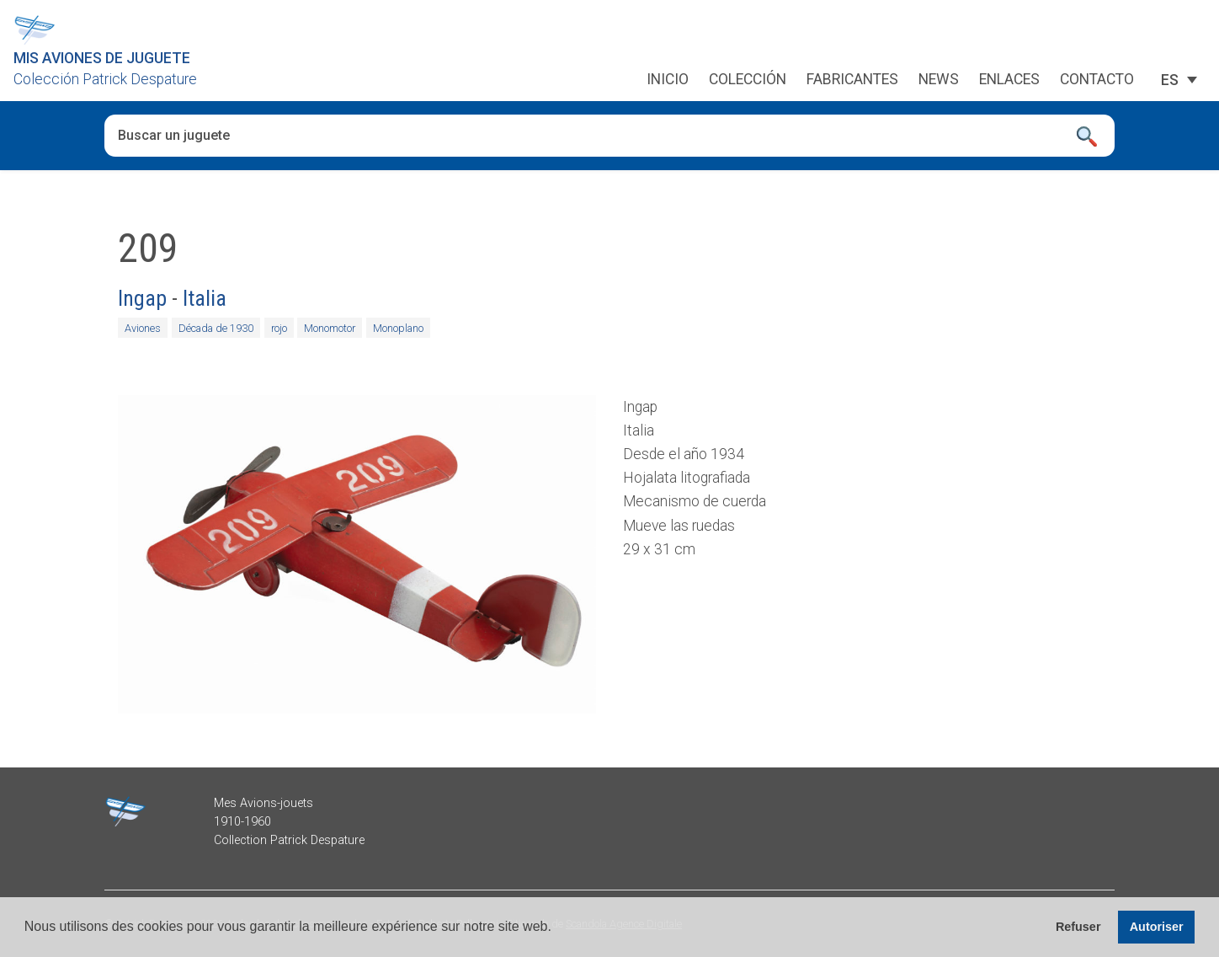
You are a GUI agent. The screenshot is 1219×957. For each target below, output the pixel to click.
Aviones (143, 328)
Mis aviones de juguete (101, 58)
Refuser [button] (1078, 926)
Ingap (142, 298)
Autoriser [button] (1157, 926)
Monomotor (329, 328)
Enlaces (1009, 80)
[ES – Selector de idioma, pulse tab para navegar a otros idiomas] (1170, 80)
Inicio (668, 80)
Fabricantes (852, 80)
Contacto (1097, 80)
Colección (747, 80)
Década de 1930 (215, 328)
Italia (204, 298)
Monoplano (398, 328)
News (938, 80)
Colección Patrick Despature (105, 79)
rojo (279, 328)
